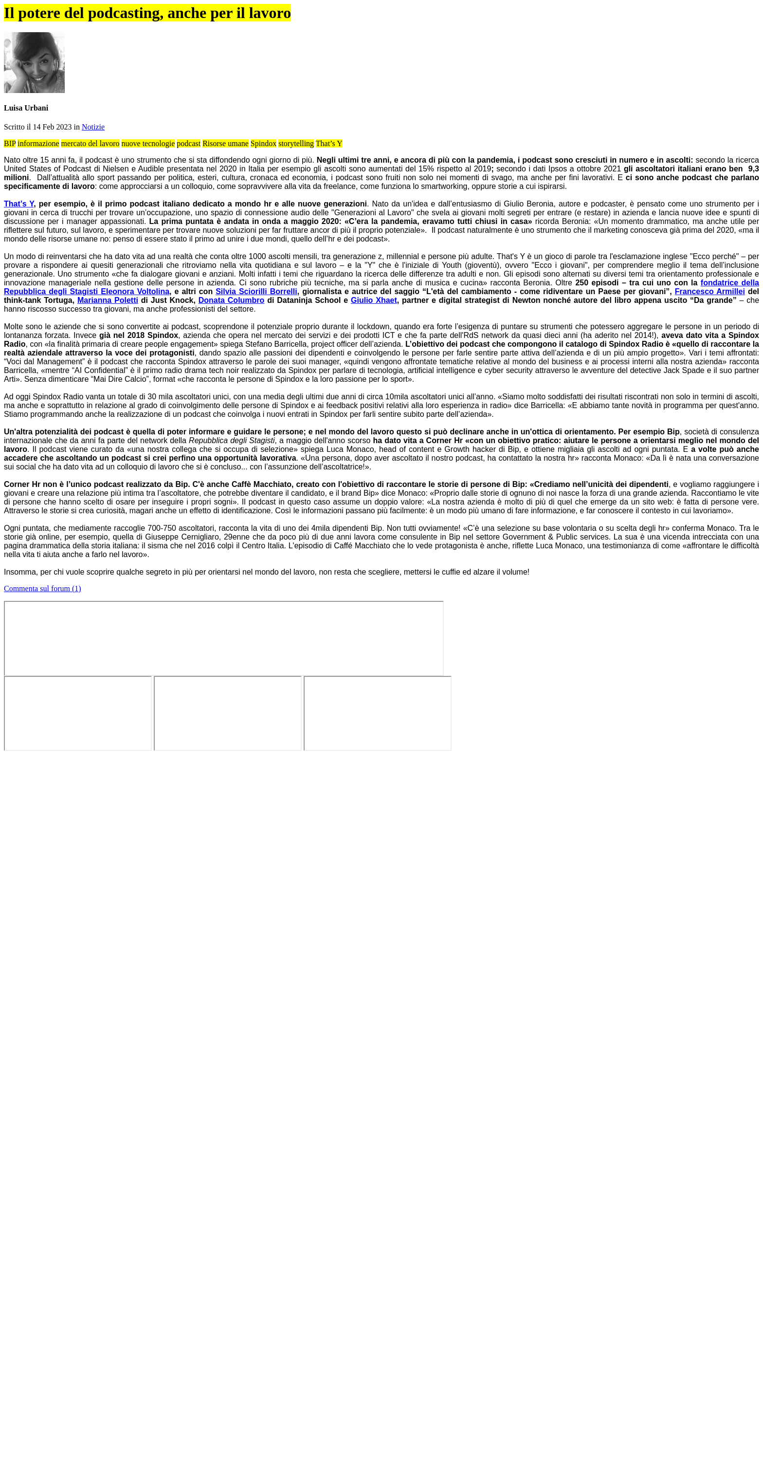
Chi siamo (589, 63)
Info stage (536, 63)
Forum (380, 63)
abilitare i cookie (433, 1382)
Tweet (569, 292)
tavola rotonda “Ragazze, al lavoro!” (507, 749)
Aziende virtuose (484, 63)
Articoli (328, 63)
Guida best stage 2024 (553, 90)
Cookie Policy (491, 27)
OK (227, 36)
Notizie (310, 301)
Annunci (432, 63)
